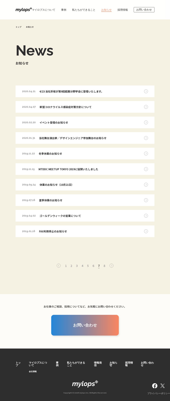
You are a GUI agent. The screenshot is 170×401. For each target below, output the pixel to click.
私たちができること (83, 9)
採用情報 (122, 9)
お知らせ (106, 9)
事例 (63, 9)
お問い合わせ (144, 9)
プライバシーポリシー (158, 393)
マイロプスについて (43, 9)
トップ (18, 364)
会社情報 (33, 371)
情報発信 (98, 364)
